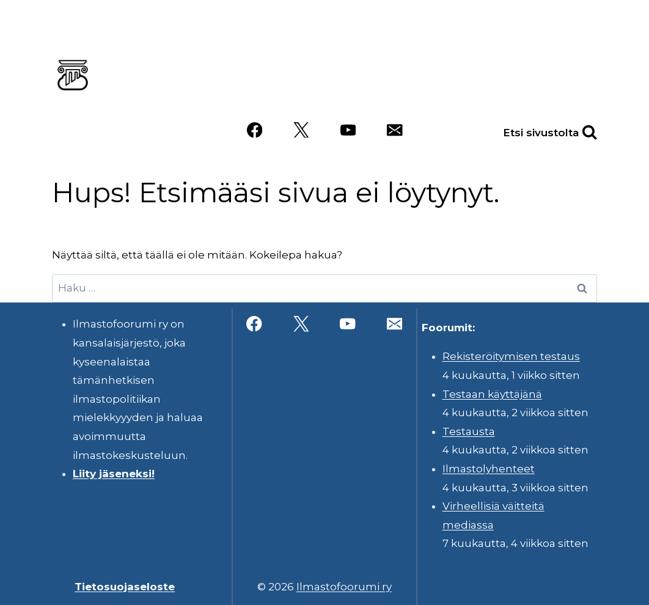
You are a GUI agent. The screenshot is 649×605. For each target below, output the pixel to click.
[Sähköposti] (394, 129)
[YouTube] (348, 129)
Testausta (468, 431)
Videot (514, 93)
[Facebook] (254, 129)
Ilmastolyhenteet (488, 469)
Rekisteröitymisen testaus (511, 356)
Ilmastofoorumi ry (344, 587)
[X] (301, 129)
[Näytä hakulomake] (576, 130)
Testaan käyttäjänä (492, 394)
